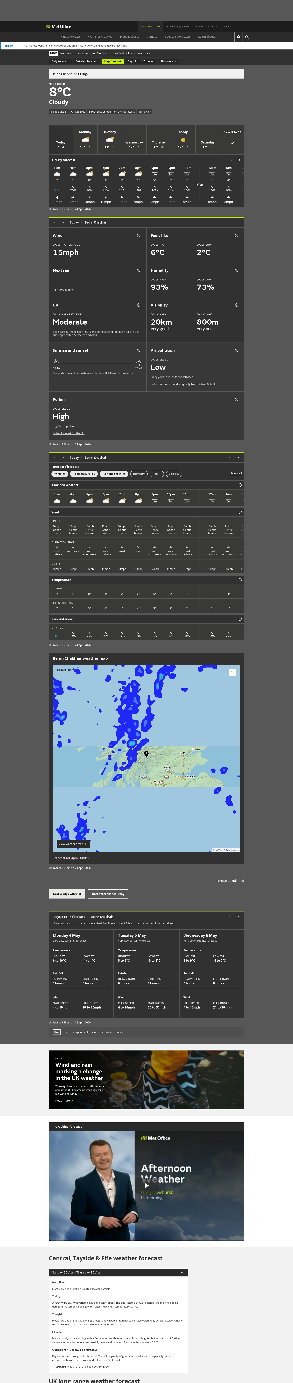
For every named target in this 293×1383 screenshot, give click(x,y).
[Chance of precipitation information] (138, 270)
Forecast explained (230, 881)
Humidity (139, 474)
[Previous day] (54, 222)
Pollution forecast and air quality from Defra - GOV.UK (183, 384)
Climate (152, 37)
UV (157, 474)
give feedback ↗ (122, 53)
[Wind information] (240, 512)
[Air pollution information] (236, 350)
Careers (227, 26)
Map (112, 61)
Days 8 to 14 (141, 61)
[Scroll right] (239, 160)
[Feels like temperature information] (236, 235)
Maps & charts (129, 37)
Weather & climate (150, 26)
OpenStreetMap (233, 850)
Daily (60, 61)
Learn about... (207, 37)
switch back (143, 53)
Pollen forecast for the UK (68, 433)
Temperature (82, 474)
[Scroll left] (231, 160)
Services (198, 26)
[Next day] (63, 222)
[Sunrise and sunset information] (138, 350)
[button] (146, 755)
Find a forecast (70, 37)
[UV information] (138, 305)
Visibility (174, 474)
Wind (58, 474)
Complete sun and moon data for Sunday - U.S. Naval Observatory (93, 373)
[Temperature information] (240, 580)
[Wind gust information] (138, 235)
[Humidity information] (236, 270)
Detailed (87, 61)
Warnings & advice (100, 37)
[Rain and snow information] (240, 619)
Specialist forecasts (177, 37)
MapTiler (218, 850)
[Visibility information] (236, 305)
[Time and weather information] (240, 485)
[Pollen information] (236, 399)
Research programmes (177, 26)
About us (212, 26)
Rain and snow (112, 474)
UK (168, 61)
